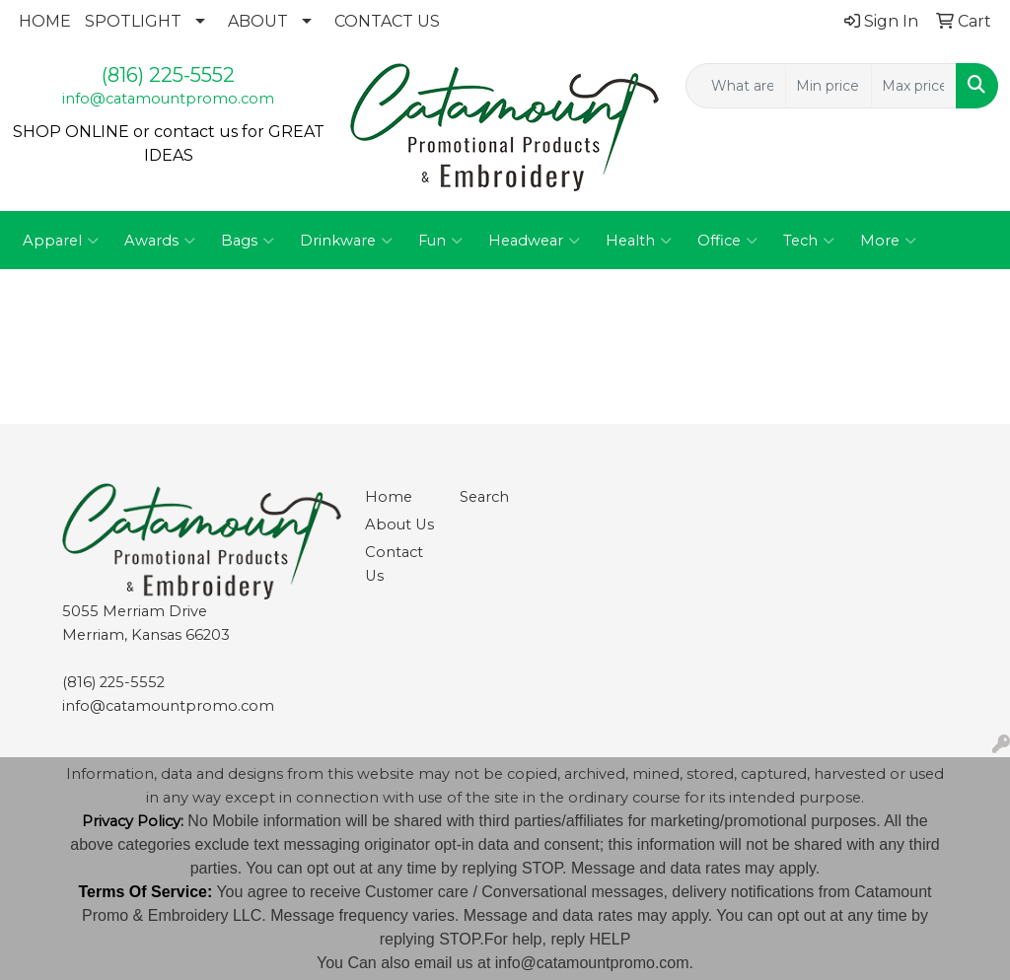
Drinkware (346, 240)
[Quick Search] (735, 85)
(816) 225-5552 (168, 75)
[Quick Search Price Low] (828, 85)
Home (388, 497)
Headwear (534, 240)
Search (484, 497)
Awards (159, 240)
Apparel (61, 240)
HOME (45, 21)
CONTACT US (387, 21)
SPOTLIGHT (133, 21)
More (888, 240)
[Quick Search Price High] (914, 85)
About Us (399, 524)
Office (727, 240)
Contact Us (394, 564)
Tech (808, 240)
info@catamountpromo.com (168, 98)
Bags (247, 240)
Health (639, 240)
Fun (440, 240)
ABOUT (258, 21)
